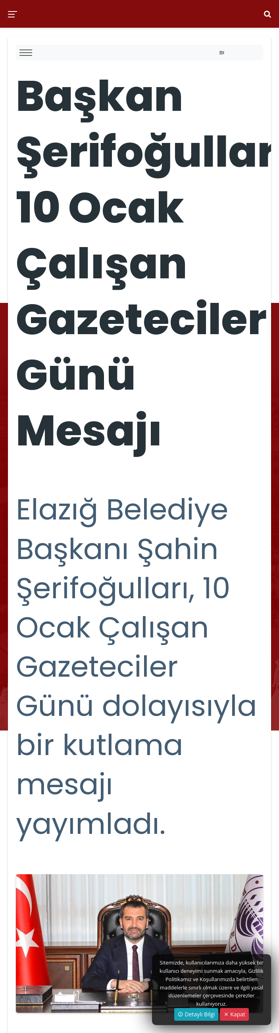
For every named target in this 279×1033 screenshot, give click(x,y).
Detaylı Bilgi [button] (196, 1014)
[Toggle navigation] (222, 52)
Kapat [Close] (234, 1014)
